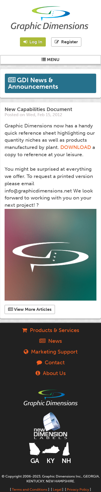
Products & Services (50, 330)
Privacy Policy (78, 489)
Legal (57, 489)
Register (66, 41)
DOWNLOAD (75, 147)
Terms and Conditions (29, 489)
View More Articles (29, 309)
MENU (50, 59)
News (50, 341)
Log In (32, 41)
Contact (51, 362)
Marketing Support (51, 351)
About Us (51, 373)
